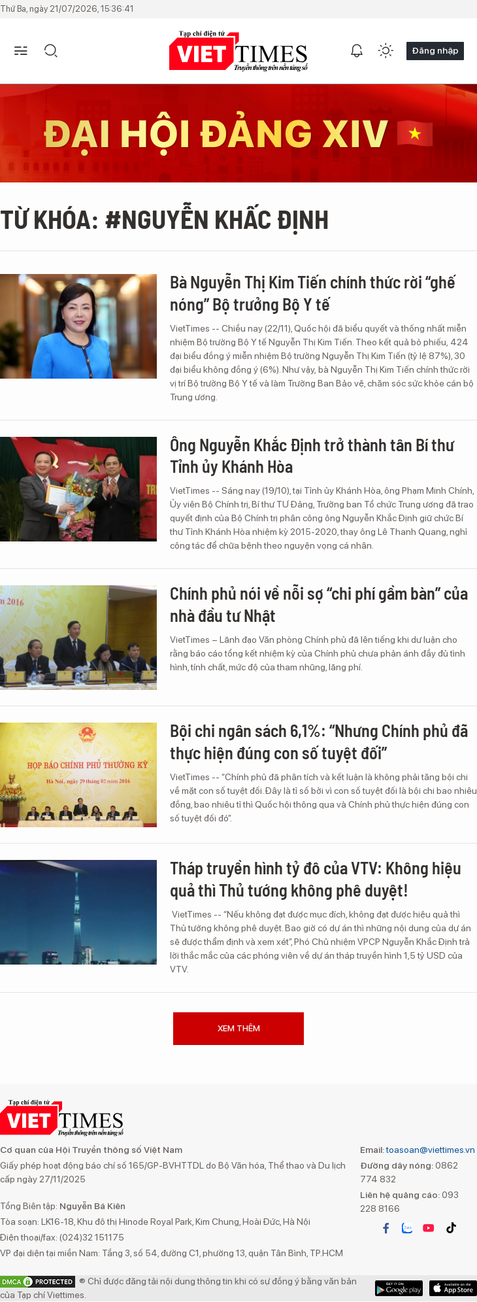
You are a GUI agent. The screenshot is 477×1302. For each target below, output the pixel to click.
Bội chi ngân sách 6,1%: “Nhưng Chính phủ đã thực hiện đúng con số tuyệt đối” (319, 741)
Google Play (453, 1288)
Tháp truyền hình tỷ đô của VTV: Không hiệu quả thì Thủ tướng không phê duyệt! (315, 878)
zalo (407, 1228)
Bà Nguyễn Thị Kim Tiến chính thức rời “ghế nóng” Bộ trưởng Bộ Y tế (312, 292)
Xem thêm (239, 1028)
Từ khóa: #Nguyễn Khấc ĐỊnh (164, 218)
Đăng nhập (435, 50)
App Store (399, 1288)
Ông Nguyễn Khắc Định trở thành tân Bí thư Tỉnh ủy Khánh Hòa (312, 455)
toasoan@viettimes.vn (429, 1149)
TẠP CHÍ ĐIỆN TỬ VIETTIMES (238, 51)
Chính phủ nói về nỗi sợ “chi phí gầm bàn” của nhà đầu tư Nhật (319, 604)
